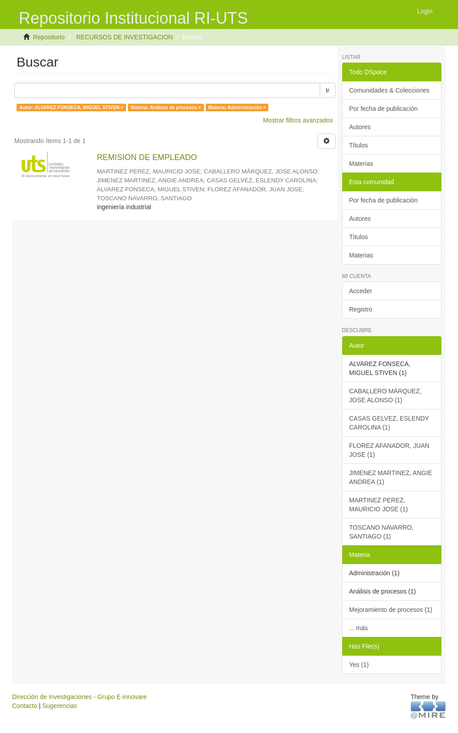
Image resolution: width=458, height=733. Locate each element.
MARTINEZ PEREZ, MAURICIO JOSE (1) (378, 505)
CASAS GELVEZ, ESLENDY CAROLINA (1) (389, 423)
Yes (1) (359, 664)
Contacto (24, 705)
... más (358, 628)
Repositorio (49, 37)
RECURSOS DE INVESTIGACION (124, 37)
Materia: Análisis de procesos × (166, 107)
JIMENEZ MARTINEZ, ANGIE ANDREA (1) (391, 477)
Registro (361, 309)
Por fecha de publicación (383, 108)
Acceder (360, 291)
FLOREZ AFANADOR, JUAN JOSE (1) (389, 450)
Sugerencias (59, 705)
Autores (360, 127)
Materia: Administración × (237, 107)
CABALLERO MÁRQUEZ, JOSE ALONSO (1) (385, 396)
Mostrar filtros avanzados (298, 120)
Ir (328, 90)
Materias (361, 163)
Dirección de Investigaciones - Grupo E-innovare (79, 696)
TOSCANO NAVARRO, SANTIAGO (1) (381, 532)
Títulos (358, 145)
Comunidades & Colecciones (389, 90)
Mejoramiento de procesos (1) (391, 609)
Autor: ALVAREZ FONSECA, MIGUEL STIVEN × (71, 107)
